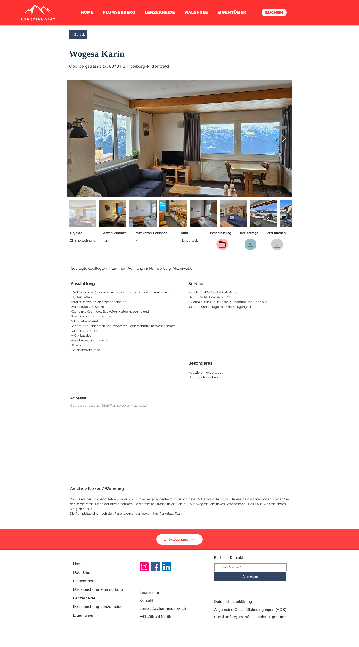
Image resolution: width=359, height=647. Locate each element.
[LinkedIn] (166, 566)
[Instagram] (144, 566)
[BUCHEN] (274, 12)
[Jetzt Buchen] (277, 244)
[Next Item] (283, 138)
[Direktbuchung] (179, 539)
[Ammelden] (250, 576)
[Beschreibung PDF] (222, 244)
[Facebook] (155, 566)
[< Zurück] (78, 34)
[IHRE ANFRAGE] (250, 244)
